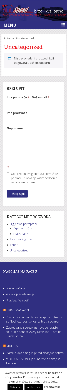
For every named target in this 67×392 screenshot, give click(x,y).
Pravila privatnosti (17, 300)
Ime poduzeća (18, 97)
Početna (9, 38)
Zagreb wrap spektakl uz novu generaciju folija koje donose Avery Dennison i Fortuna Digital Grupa (33, 332)
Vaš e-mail (40, 97)
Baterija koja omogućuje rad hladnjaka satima (35, 353)
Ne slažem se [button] (34, 387)
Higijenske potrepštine (24, 224)
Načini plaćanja (16, 288)
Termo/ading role (21, 239)
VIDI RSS (12, 346)
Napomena (15, 128)
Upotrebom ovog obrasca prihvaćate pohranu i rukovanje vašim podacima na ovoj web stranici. (34, 178)
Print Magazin (17, 310)
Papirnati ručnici (23, 228)
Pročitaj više (52, 387)
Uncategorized (19, 250)
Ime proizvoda (17, 113)
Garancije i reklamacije (20, 294)
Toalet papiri (21, 234)
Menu (10, 25)
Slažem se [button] (15, 387)
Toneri (14, 245)
